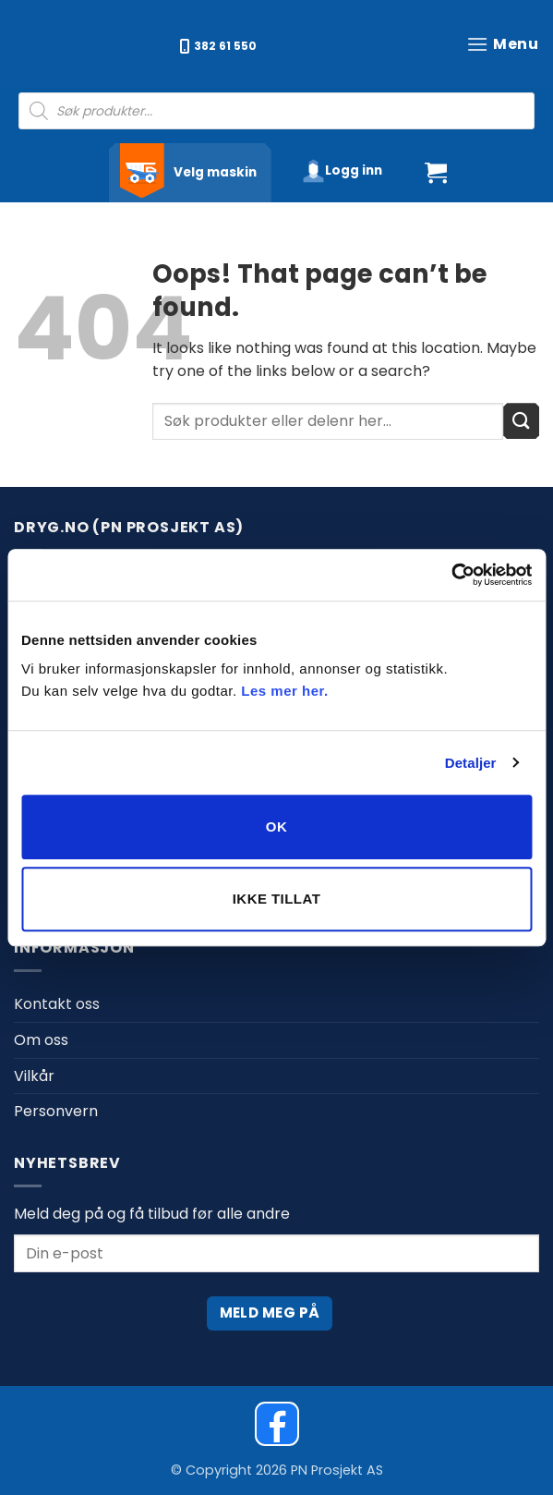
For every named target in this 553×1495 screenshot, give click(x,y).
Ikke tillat (277, 898)
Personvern (56, 1111)
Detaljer (471, 763)
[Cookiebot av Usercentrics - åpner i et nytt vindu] (451, 575)
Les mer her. (284, 691)
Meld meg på (270, 1312)
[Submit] (521, 421)
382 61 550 (218, 46)
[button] (502, 44)
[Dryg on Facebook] (277, 1424)
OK (276, 826)
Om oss (41, 1040)
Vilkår (34, 1076)
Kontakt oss (57, 1004)
